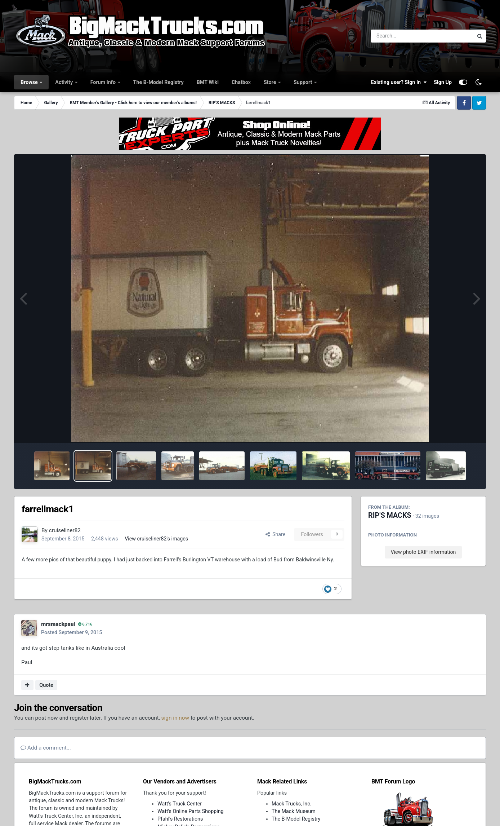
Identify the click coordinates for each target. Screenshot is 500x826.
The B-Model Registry (158, 82)
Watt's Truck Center (179, 804)
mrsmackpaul (58, 624)
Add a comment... (46, 748)
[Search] (402, 36)
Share (275, 534)
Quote (46, 685)
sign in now (175, 718)
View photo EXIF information (423, 552)
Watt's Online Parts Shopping (190, 811)
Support (303, 82)
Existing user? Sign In (399, 82)
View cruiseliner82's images (156, 539)
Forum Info (103, 82)
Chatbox (241, 82)
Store (270, 82)
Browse (30, 82)
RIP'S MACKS (389, 515)
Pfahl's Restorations (180, 819)
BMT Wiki (208, 82)
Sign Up (443, 82)
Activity (64, 82)
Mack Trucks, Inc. (292, 804)
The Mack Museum (294, 811)
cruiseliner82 (65, 530)
